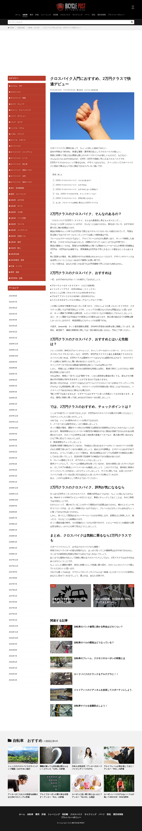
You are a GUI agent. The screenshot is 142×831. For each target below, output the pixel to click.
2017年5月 (13, 596)
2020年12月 (13, 344)
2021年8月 (13, 296)
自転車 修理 (16, 242)
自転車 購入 (16, 248)
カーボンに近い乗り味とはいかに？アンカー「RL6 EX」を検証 (87, 795)
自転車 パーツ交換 (18, 218)
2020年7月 (13, 374)
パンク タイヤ (16, 122)
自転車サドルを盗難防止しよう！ (90, 705)
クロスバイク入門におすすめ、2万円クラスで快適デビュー (62, 28)
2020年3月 (13, 398)
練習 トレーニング (18, 194)
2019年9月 (13, 434)
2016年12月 (13, 626)
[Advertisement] (71, 52)
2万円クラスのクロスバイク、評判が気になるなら (72, 198)
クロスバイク (65, 15)
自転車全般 (21, 28)
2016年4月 (13, 674)
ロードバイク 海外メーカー (21, 182)
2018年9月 (13, 506)
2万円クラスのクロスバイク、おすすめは (69, 184)
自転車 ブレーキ (17, 224)
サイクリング (77, 15)
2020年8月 (13, 368)
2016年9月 (13, 644)
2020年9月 (13, 362)
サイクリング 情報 (18, 98)
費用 (31, 15)
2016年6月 (13, 662)
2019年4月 (13, 464)
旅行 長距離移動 (17, 188)
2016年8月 (13, 650)
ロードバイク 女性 (18, 176)
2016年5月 (13, 668)
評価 (37, 15)
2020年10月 (13, 356)
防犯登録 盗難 (16, 278)
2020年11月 (13, 350)
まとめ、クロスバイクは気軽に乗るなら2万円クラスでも (75, 202)
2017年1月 (13, 620)
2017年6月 (13, 590)
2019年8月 (13, 440)
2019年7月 (13, 446)
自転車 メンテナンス (19, 230)
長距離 (55, 15)
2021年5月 (13, 314)
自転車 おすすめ (33, 28)
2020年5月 (13, 386)
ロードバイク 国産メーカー (21, 170)
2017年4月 (13, 602)
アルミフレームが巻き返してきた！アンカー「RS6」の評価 (119, 767)
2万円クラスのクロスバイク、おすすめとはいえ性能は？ (75, 189)
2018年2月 (13, 548)
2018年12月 (13, 488)
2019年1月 (13, 482)
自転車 (25, 15)
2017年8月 (13, 578)
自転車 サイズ (16, 206)
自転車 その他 (16, 212)
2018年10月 (13, 500)
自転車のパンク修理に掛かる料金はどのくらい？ (98, 626)
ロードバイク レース (19, 158)
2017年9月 (13, 572)
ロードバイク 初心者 (19, 164)
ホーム (17, 15)
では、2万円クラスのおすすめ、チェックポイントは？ (74, 193)
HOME (12, 28)
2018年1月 (13, 554)
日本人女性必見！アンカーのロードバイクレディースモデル (87, 767)
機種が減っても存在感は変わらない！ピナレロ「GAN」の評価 (54, 767)
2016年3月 (13, 680)
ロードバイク (16, 146)
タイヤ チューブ (17, 104)
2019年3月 (13, 470)
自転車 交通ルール (18, 236)
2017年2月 (13, 614)
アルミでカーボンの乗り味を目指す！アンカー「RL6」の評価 (54, 795)
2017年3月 (13, 608)
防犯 (93, 15)
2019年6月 (13, 452)
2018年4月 (13, 536)
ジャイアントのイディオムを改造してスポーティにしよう (103, 689)
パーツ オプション (18, 116)
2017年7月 (13, 584)
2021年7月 (13, 302)
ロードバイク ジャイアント (21, 152)
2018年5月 (13, 530)
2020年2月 (13, 404)
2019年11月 (13, 422)
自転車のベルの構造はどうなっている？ (94, 642)
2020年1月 (13, 410)
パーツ (87, 15)
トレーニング (46, 15)
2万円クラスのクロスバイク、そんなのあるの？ (72, 180)
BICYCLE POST (78, 823)
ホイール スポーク (18, 140)
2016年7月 (13, 656)
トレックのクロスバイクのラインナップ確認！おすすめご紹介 (23, 767)
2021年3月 (13, 326)
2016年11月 (13, 632)
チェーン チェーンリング (21, 110)
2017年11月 (13, 566)
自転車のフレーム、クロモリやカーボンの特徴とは (99, 658)
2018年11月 (13, 494)
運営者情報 (101, 15)
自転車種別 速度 (17, 260)
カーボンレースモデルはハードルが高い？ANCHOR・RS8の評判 (119, 795)
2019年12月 (13, 416)
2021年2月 (13, 332)
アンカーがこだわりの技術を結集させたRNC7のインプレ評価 (23, 795)
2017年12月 (13, 560)
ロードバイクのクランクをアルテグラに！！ (96, 674)
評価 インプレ (16, 266)
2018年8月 (13, 512)
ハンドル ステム (17, 128)
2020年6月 (13, 380)
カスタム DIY (16, 86)
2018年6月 (13, 524)
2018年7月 (13, 518)
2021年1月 (13, 338)
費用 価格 (15, 272)
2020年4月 (13, 392)
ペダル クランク (17, 134)
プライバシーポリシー (116, 15)
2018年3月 (13, 542)
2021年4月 (13, 320)
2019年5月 (13, 458)
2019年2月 (13, 476)
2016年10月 (13, 638)
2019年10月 (13, 428)
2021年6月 (13, 308)
